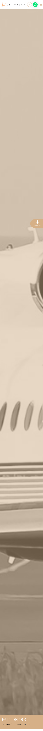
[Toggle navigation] (41, 4)
